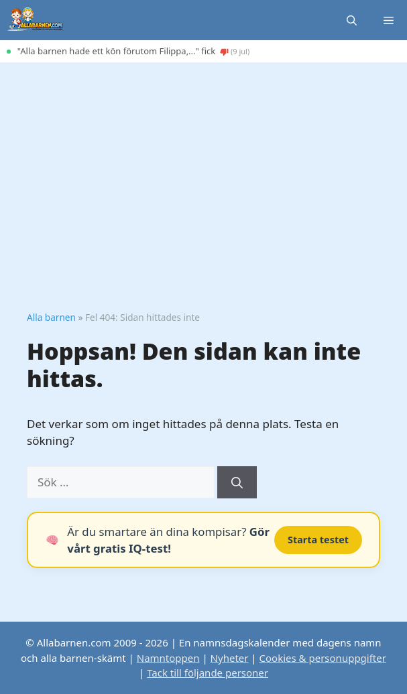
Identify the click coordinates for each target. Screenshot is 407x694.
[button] (351, 20)
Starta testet (318, 539)
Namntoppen (168, 658)
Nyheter (230, 658)
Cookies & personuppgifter (322, 658)
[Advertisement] (203, 163)
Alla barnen (51, 317)
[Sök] (237, 482)
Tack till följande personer (207, 672)
